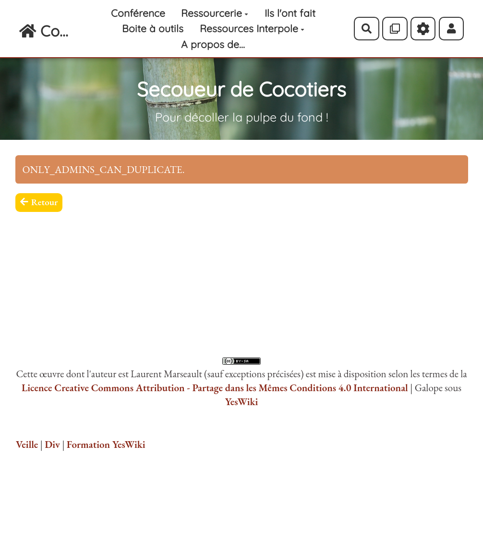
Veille (27, 444)
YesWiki (241, 401)
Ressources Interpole (252, 28)
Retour (39, 202)
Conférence (138, 13)
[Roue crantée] (423, 28)
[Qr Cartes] (395, 28)
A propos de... (213, 44)
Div (52, 444)
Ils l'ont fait (290, 13)
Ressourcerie (214, 13)
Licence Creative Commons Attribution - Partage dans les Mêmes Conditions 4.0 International (215, 387)
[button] (451, 28)
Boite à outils (152, 28)
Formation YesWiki (106, 444)
